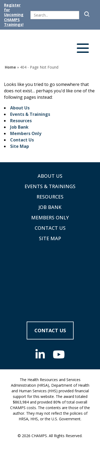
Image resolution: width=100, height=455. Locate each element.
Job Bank (19, 127)
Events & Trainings (30, 114)
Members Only (25, 133)
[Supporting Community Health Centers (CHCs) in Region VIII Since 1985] (34, 46)
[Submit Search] (86, 14)
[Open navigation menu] (83, 49)
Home (10, 67)
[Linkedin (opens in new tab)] (40, 354)
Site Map (19, 146)
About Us (20, 108)
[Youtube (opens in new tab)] (59, 354)
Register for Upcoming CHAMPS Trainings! (13, 15)
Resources (21, 121)
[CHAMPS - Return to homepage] (50, 281)
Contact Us (22, 140)
